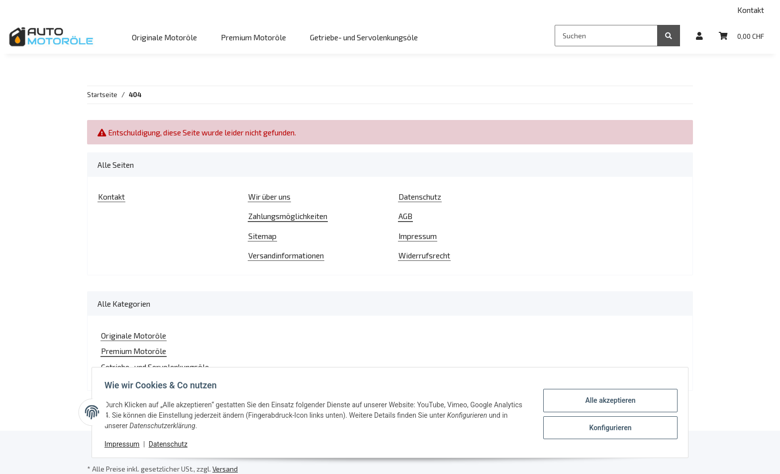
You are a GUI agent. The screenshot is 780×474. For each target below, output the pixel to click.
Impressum (417, 235)
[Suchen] (606, 35)
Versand (225, 469)
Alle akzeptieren (607, 401)
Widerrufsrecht (424, 255)
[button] (699, 35)
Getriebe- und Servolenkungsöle (155, 366)
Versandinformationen (286, 255)
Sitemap (262, 235)
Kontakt (750, 9)
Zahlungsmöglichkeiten (287, 216)
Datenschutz (419, 196)
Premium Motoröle (133, 351)
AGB (405, 216)
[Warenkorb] (741, 35)
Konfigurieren (606, 427)
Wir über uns (269, 196)
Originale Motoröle (133, 335)
